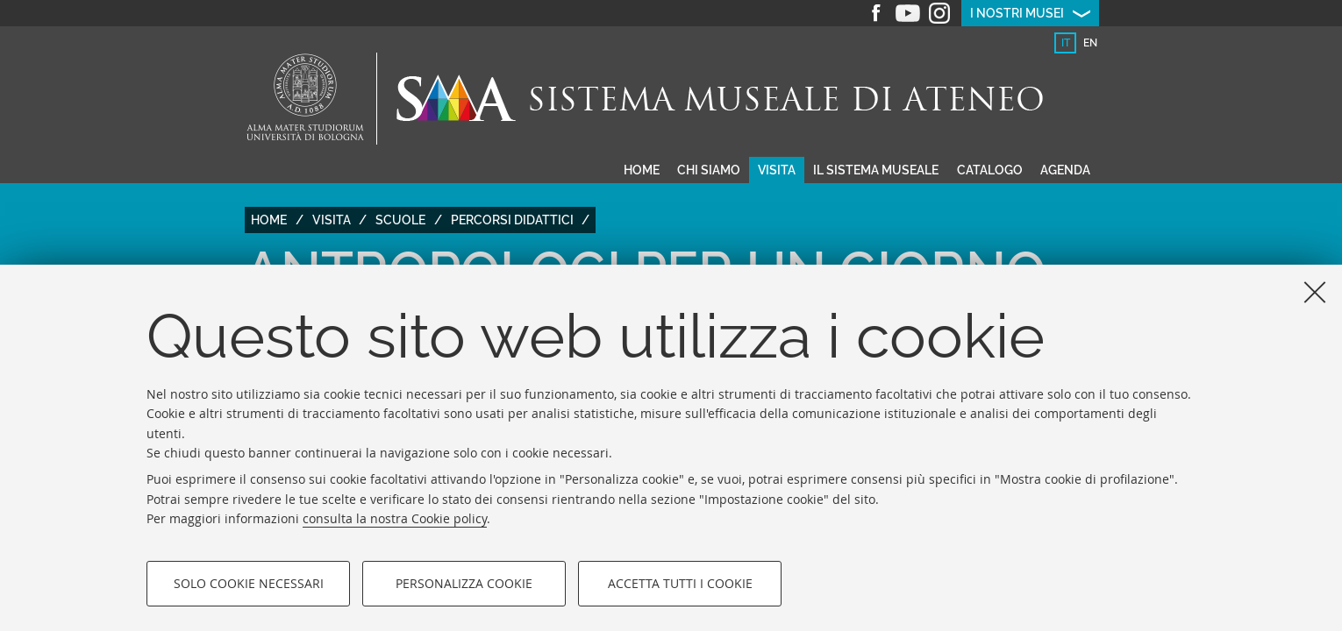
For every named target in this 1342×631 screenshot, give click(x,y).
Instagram (939, 13)
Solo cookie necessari (249, 583)
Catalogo (990, 170)
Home (642, 170)
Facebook (876, 13)
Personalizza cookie (464, 583)
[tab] (1065, 42)
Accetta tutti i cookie (680, 583)
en (1090, 43)
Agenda (1065, 170)
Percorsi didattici (512, 220)
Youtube (908, 13)
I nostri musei (1017, 13)
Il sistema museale (876, 170)
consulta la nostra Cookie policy (395, 518)
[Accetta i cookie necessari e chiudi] (1315, 292)
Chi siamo (708, 170)
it (1065, 43)
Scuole (400, 220)
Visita (777, 170)
